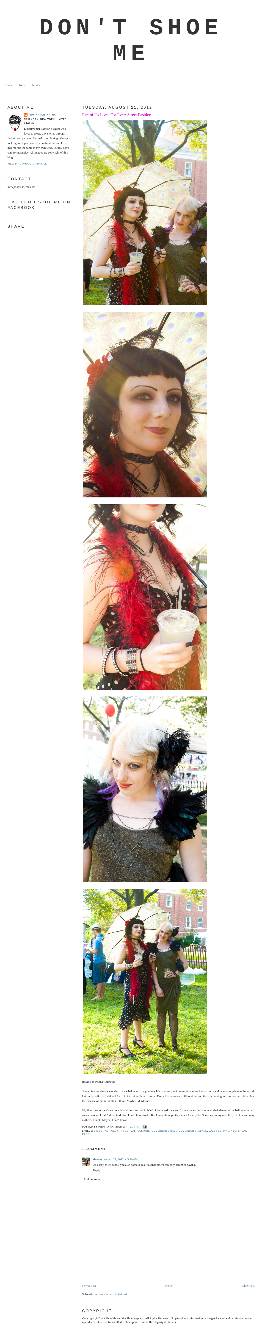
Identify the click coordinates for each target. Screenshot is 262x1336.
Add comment (93, 1179)
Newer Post (89, 1285)
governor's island (193, 1131)
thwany (97, 1159)
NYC (233, 1131)
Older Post (248, 1285)
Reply (96, 1170)
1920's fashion (104, 1131)
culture (144, 1131)
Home (8, 85)
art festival (126, 1131)
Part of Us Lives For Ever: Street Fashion (116, 115)
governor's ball (164, 1131)
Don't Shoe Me (131, 41)
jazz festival (219, 1131)
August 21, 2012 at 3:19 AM (121, 1159)
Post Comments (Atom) (113, 1294)
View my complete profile (27, 163)
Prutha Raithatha (42, 114)
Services (36, 85)
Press (22, 85)
